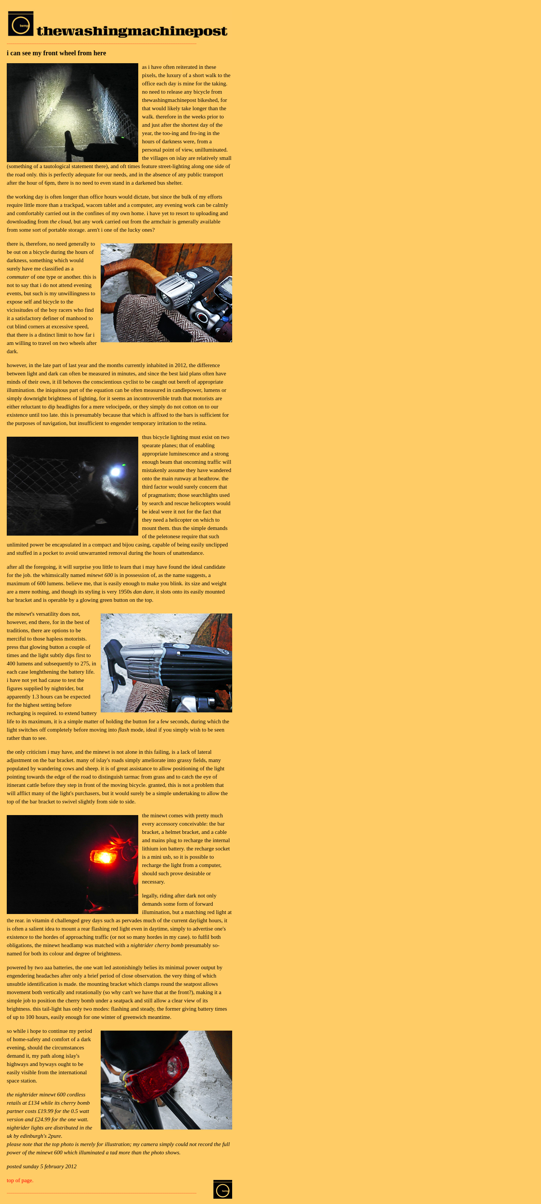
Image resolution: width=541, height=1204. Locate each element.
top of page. (20, 1180)
